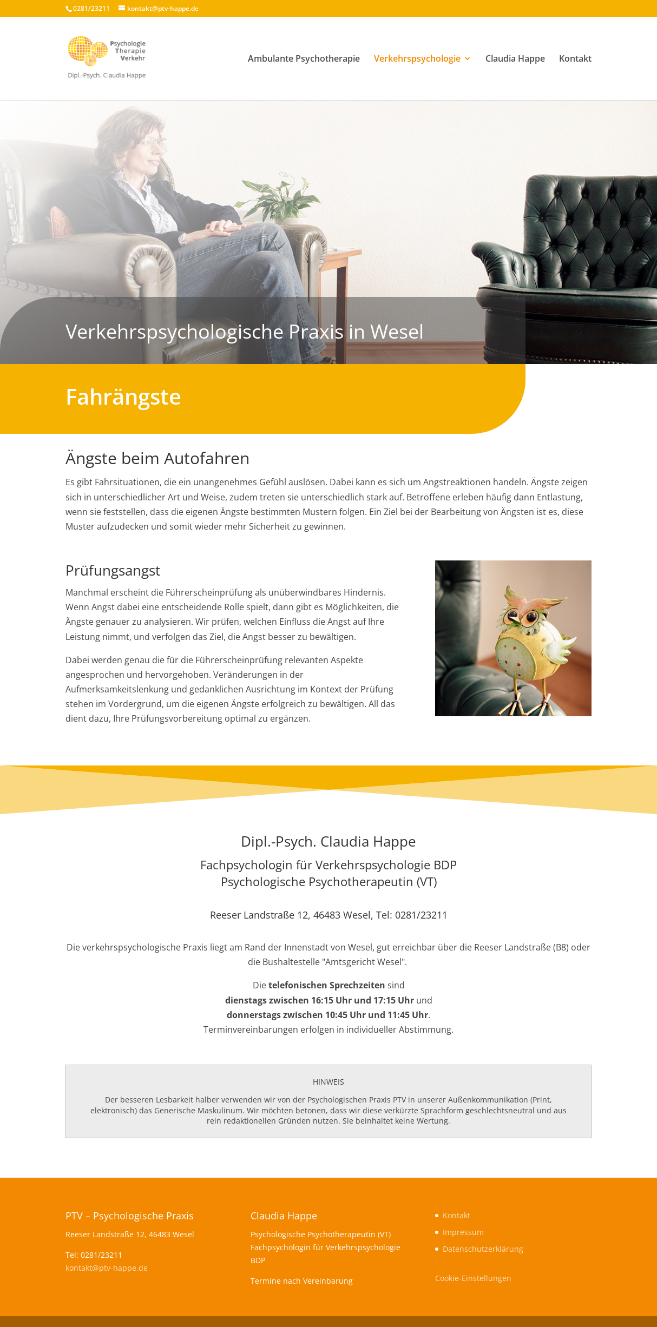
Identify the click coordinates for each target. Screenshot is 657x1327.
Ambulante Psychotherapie (304, 59)
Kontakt (575, 59)
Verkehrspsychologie (417, 59)
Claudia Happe (515, 59)
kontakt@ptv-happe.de (106, 1268)
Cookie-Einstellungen (473, 1278)
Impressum (463, 1232)
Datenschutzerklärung (483, 1249)
